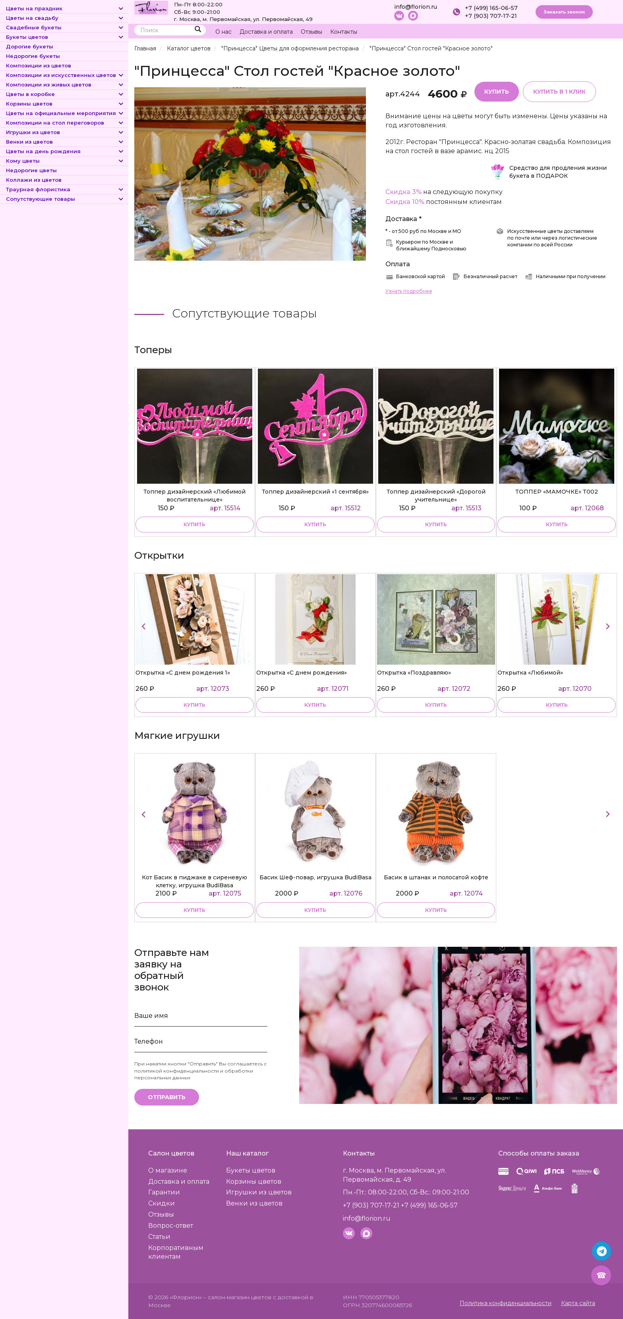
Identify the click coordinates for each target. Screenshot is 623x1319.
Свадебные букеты (65, 27)
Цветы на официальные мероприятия (65, 113)
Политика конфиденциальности (505, 1303)
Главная (145, 48)
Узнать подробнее (408, 291)
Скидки (161, 1203)
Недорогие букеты (33, 56)
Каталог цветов (189, 48)
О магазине (167, 1170)
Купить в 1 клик (559, 91)
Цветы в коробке (65, 94)
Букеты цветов (65, 37)
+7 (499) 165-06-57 (491, 8)
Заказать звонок (564, 12)
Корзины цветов (65, 103)
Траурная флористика (65, 189)
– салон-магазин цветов (237, 1297)
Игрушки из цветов (65, 132)
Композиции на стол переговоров (65, 122)
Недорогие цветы (31, 170)
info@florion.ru (415, 6)
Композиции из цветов (38, 65)
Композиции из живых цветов (65, 84)
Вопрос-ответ (170, 1225)
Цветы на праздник (65, 8)
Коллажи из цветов (34, 180)
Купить (496, 91)
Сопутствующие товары (65, 199)
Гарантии (164, 1192)
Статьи (159, 1236)
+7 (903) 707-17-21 (491, 15)
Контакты (343, 31)
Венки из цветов (65, 141)
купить (194, 524)
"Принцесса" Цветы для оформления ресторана (290, 48)
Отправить (167, 1097)
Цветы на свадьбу (65, 18)
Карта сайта (578, 1303)
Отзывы (311, 31)
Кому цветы (65, 161)
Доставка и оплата (266, 31)
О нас (223, 31)
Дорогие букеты (29, 46)
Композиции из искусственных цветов (65, 75)
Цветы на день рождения (65, 151)
